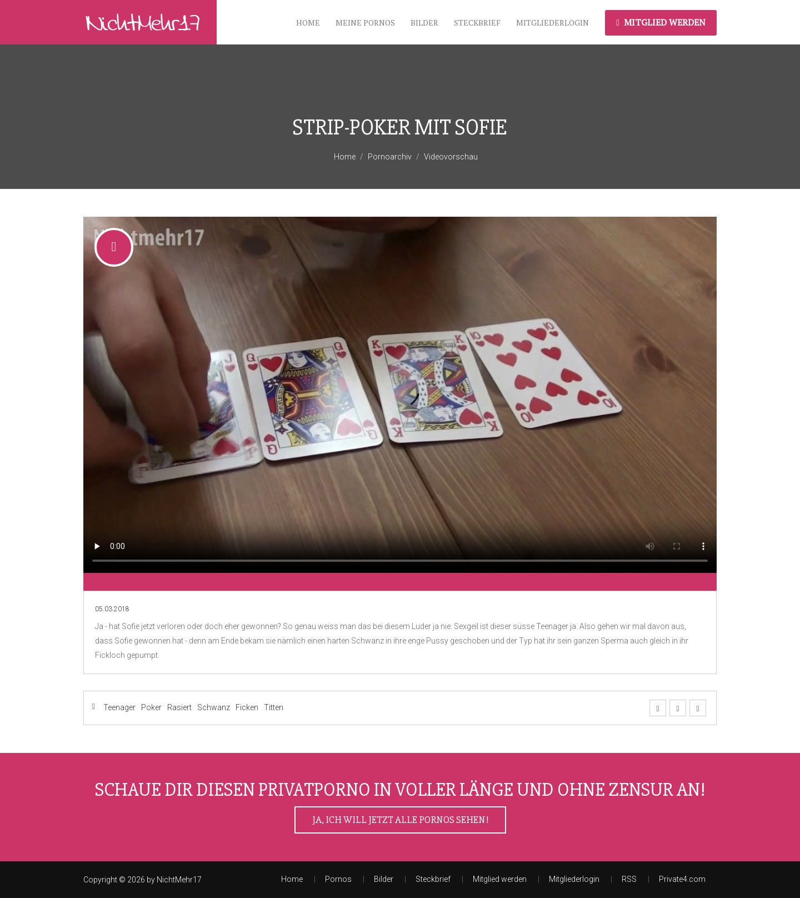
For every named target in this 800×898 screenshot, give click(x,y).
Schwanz (213, 707)
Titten (273, 707)
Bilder (424, 22)
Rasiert (179, 707)
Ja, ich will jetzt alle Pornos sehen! (400, 820)
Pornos (338, 879)
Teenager (119, 707)
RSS (629, 879)
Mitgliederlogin (552, 22)
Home (308, 22)
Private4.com (682, 879)
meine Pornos (365, 22)
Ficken (247, 707)
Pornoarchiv (390, 156)
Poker (151, 707)
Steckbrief (477, 22)
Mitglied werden (661, 22)
